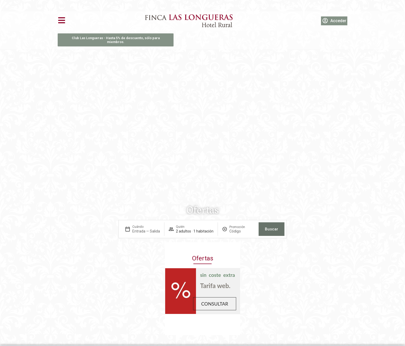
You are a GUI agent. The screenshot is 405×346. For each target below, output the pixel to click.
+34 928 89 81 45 (265, 5)
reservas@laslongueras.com (216, 5)
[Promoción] (241, 231)
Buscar (271, 229)
